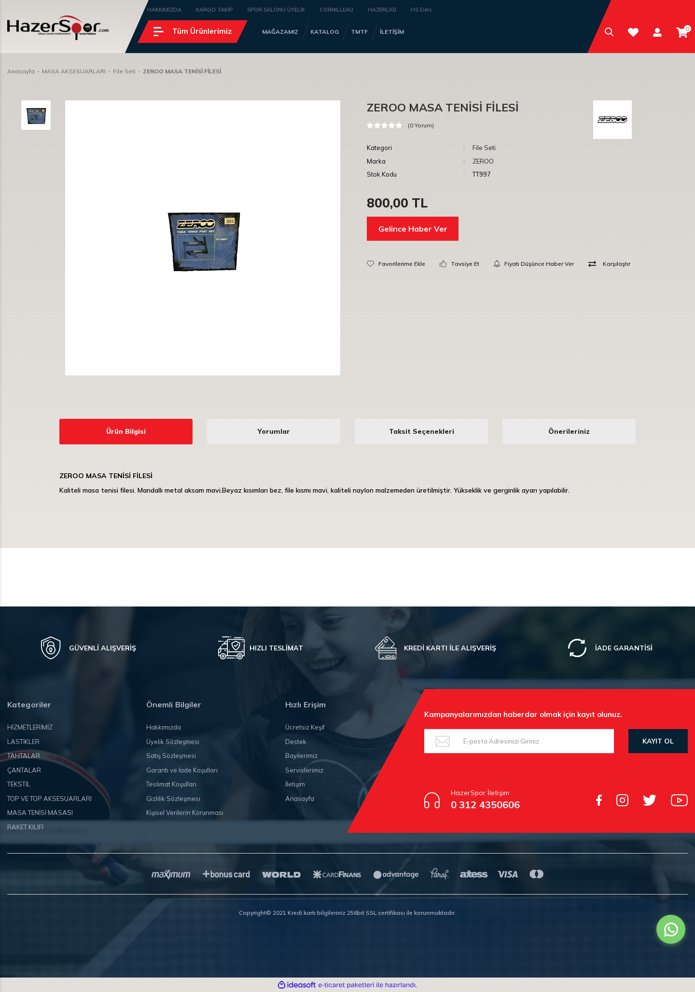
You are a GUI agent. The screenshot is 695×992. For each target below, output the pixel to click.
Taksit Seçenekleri (421, 431)
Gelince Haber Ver (412, 229)
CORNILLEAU (336, 9)
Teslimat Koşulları (171, 784)
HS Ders (421, 9)
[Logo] (58, 27)
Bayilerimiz (301, 755)
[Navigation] (193, 31)
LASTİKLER (23, 741)
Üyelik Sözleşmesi (172, 741)
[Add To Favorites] (396, 263)
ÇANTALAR (24, 770)
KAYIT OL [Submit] (658, 741)
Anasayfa (299, 798)
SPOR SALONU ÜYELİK (276, 9)
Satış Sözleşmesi (171, 755)
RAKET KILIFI (25, 827)
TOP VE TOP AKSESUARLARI (49, 798)
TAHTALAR (23, 755)
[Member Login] (657, 32)
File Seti (484, 148)
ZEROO (483, 161)
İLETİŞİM (392, 31)
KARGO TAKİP (214, 9)
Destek (295, 741)
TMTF (359, 31)
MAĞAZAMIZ (280, 31)
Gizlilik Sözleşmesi (173, 798)
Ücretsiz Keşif (305, 727)
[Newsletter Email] (519, 741)
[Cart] (682, 33)
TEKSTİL (18, 784)
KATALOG (324, 31)
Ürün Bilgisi (126, 431)
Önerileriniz (569, 431)
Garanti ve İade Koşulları (182, 770)
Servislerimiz (304, 770)
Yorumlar (274, 431)
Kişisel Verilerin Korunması (184, 812)
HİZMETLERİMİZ (30, 727)
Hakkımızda (163, 727)
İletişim (295, 784)
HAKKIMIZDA (164, 9)
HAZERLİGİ (382, 9)
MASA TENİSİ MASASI (40, 812)
